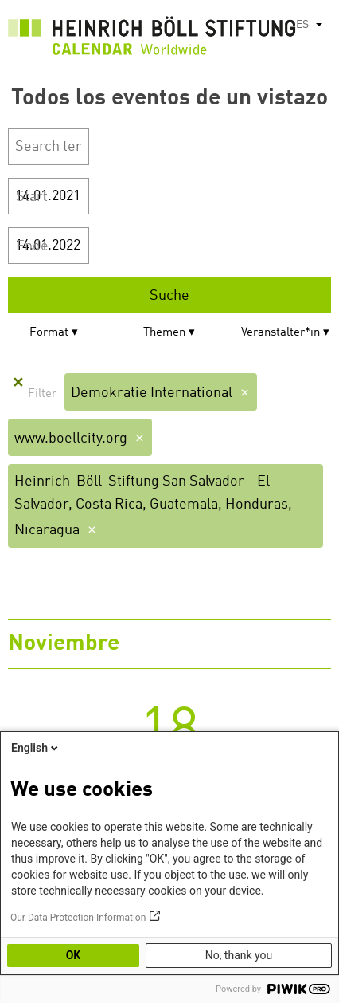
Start (32, 197)
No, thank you (239, 955)
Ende (32, 246)
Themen (164, 333)
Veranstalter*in (280, 333)
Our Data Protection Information (78, 917)
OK (73, 955)
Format (48, 333)
